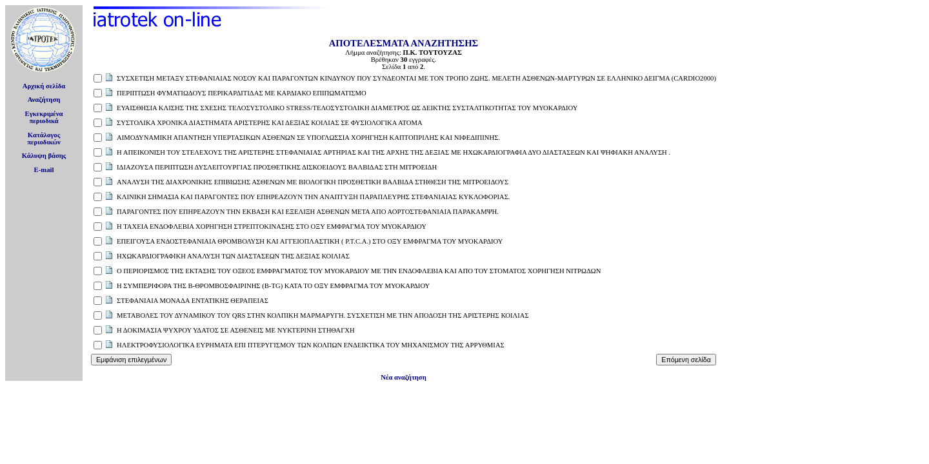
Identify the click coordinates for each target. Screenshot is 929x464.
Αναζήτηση (44, 99)
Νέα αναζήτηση (403, 377)
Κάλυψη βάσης (44, 155)
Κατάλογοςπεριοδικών (44, 138)
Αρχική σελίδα (44, 86)
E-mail (44, 169)
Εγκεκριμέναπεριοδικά (44, 117)
